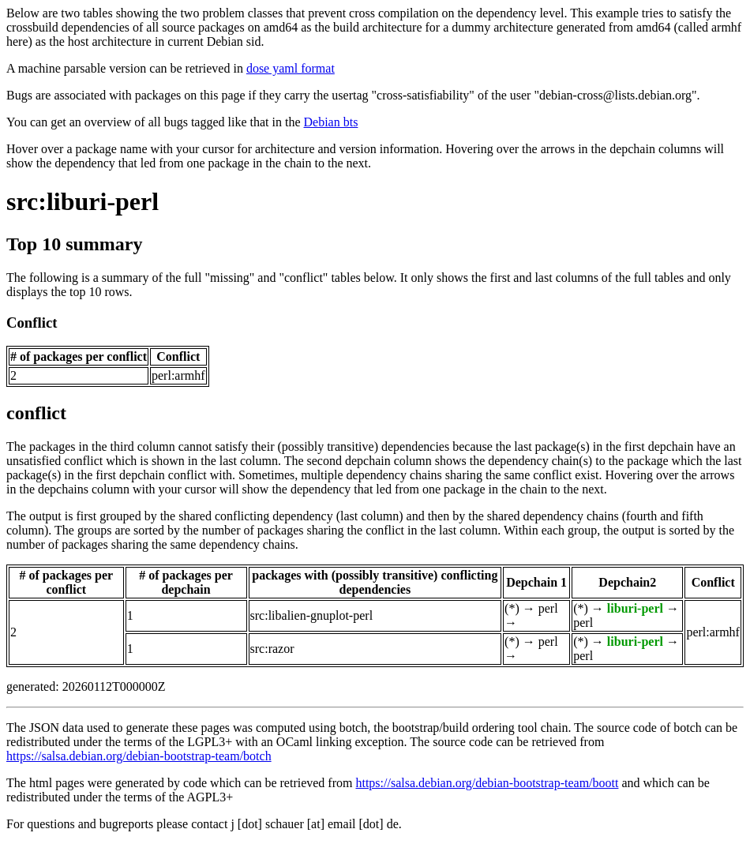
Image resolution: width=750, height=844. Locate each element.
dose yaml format (290, 68)
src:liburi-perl (82, 201)
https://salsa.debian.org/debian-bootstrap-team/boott (486, 783)
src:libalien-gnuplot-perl (311, 615)
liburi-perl (635, 608)
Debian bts (331, 122)
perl (548, 608)
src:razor (272, 648)
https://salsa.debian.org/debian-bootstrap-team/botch (139, 756)
